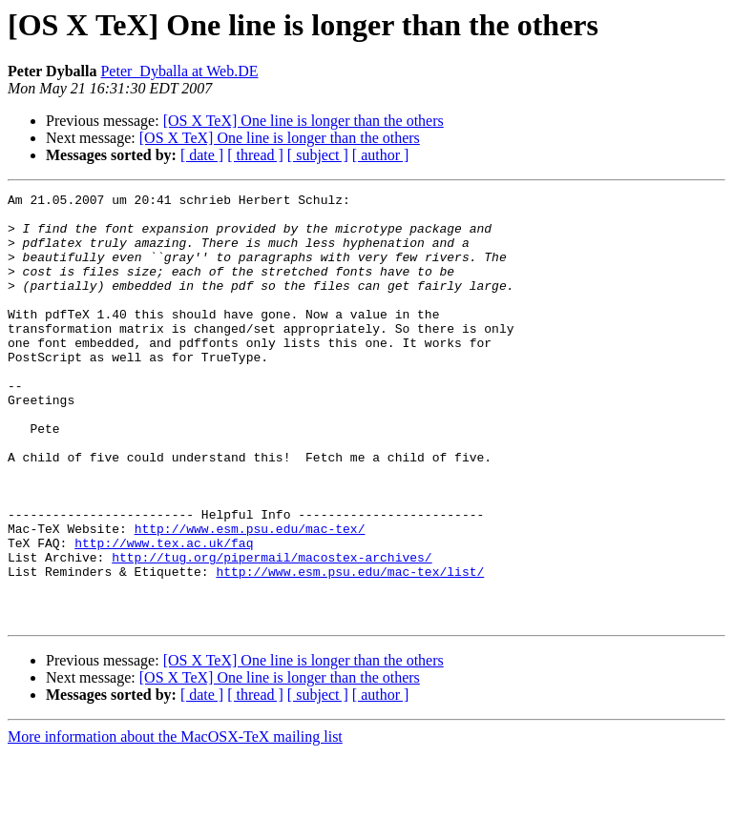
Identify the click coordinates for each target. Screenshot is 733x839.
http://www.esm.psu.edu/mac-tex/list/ (350, 648)
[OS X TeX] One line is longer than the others (303, 121)
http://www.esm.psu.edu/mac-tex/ (250, 596)
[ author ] (380, 155)
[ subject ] (317, 155)
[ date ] (201, 155)
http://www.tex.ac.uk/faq (163, 614)
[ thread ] (255, 155)
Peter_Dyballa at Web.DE (179, 71)
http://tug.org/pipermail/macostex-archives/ (271, 631)
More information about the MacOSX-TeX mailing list (175, 822)
